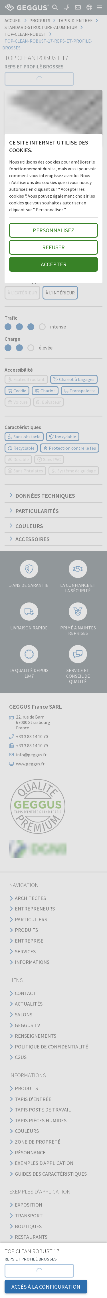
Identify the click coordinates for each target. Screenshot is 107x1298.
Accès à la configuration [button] (45, 1286)
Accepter (53, 264)
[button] (39, 1271)
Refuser (53, 247)
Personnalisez (53, 230)
